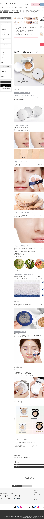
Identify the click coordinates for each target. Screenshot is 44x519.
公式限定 (21, 7)
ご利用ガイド (36, 490)
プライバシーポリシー (37, 494)
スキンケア (1, 7)
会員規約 (35, 492)
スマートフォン (17, 485)
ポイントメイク (14, 7)
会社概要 (35, 497)
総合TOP (26, 4)
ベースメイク (8, 7)
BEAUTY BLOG (36, 499)
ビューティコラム (27, 7)
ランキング (6, 18)
